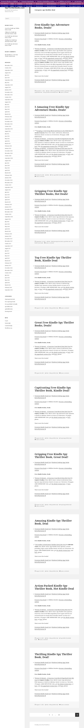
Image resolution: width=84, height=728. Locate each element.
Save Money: (4, 3)
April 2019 (7, 199)
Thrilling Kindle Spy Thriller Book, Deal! (53, 655)
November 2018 (9, 212)
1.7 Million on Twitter (64, 1)
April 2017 (7, 258)
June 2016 (7, 277)
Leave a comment (64, 92)
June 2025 (7, 77)
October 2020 (8, 155)
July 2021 (7, 133)
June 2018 (7, 224)
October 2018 (8, 214)
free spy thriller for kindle (11, 304)
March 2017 (8, 260)
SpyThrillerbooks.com (15, 8)
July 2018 (7, 221)
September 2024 (9, 80)
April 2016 (7, 282)
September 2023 (9, 85)
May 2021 (7, 138)
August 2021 (8, 131)
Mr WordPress (8, 54)
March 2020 (8, 173)
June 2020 (7, 165)
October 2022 (8, 97)
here (41, 58)
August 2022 (8, 102)
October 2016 (8, 273)
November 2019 (9, 182)
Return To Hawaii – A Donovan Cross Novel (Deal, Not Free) (53, 48)
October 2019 (8, 185)
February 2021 (8, 146)
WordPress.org (8, 328)
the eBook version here (64, 144)
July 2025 (7, 75)
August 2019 (8, 190)
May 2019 (7, 197)
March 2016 (8, 285)
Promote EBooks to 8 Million (9, 1)
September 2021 (9, 129)
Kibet (48, 91)
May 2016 (7, 280)
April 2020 (7, 170)
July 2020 (7, 163)
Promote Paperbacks (27, 1)
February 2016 (8, 287)
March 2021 (8, 143)
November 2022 (9, 94)
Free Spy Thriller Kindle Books (11, 55)
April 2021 (7, 141)
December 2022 (8, 92)
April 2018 (7, 229)
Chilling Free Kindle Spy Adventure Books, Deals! (10, 33)
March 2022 (8, 114)
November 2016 (9, 270)
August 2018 (8, 219)
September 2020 (9, 158)
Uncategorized (8, 311)
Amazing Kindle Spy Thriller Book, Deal (53, 522)
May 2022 (7, 109)
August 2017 (8, 248)
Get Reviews (78, 1)
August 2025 (8, 72)
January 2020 (8, 177)
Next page (77, 715)
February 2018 (8, 234)
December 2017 (8, 238)
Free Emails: (4, 6)
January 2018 (8, 236)
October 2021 (8, 126)
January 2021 (8, 148)
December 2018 (8, 209)
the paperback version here (54, 58)
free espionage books (10, 301)
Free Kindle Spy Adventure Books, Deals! (52, 26)
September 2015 (9, 290)
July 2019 (7, 192)
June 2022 (7, 107)
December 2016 (8, 268)
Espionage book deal (10, 299)
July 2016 (7, 275)
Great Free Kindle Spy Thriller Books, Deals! (54, 324)
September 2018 (9, 216)
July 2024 (7, 82)
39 (59, 714)
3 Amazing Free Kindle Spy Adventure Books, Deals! (52, 108)
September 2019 (9, 187)
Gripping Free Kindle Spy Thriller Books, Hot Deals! (51, 192)
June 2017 (7, 253)
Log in (6, 320)
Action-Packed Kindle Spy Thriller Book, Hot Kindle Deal (54, 587)
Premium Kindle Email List (43, 33)
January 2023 (8, 90)
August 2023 (8, 87)
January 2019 (8, 207)
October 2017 (8, 243)
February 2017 (8, 263)
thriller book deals (39, 243)
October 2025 (8, 68)
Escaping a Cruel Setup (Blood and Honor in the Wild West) (54, 131)
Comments (8, 325)
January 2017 (8, 265)
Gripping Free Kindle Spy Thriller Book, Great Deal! (51, 455)
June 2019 (7, 194)
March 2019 (8, 202)
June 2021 (7, 136)
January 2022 (8, 119)
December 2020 (8, 151)
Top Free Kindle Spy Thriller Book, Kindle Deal (53, 259)
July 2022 (7, 104)
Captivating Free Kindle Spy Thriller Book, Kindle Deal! (53, 389)
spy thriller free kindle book (51, 92)
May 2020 (7, 168)
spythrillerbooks (9, 309)
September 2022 (9, 99)
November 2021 (9, 124)
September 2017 (9, 246)
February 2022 (8, 116)
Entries (7, 323)
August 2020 (8, 160)
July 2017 (7, 251)
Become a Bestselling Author (45, 1)
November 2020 (9, 153)
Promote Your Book (40, 39)
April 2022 (7, 111)
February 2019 (8, 204)
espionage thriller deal (66, 438)
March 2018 (8, 231)
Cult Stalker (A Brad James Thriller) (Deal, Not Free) (50, 544)
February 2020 (8, 175)
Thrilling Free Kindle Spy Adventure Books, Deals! (11, 40)
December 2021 (8, 121)
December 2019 (8, 180)
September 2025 (9, 70)
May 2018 (7, 226)
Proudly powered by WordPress (42, 724)
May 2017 (7, 256)
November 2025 (9, 65)
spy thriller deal (8, 306)
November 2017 (9, 241)
